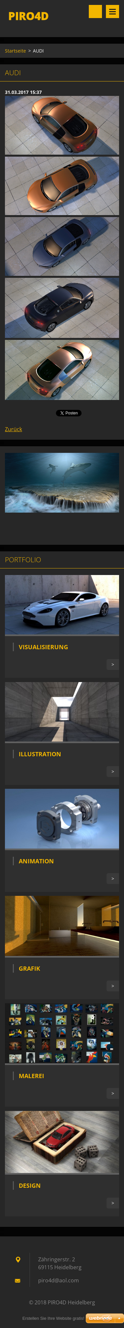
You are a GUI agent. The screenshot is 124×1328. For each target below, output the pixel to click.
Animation (36, 861)
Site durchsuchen (95, 11)
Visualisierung (43, 647)
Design (30, 1185)
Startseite (15, 51)
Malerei (31, 1076)
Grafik (29, 968)
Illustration (40, 754)
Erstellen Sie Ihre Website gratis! (53, 1318)
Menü (112, 11)
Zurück (13, 429)
